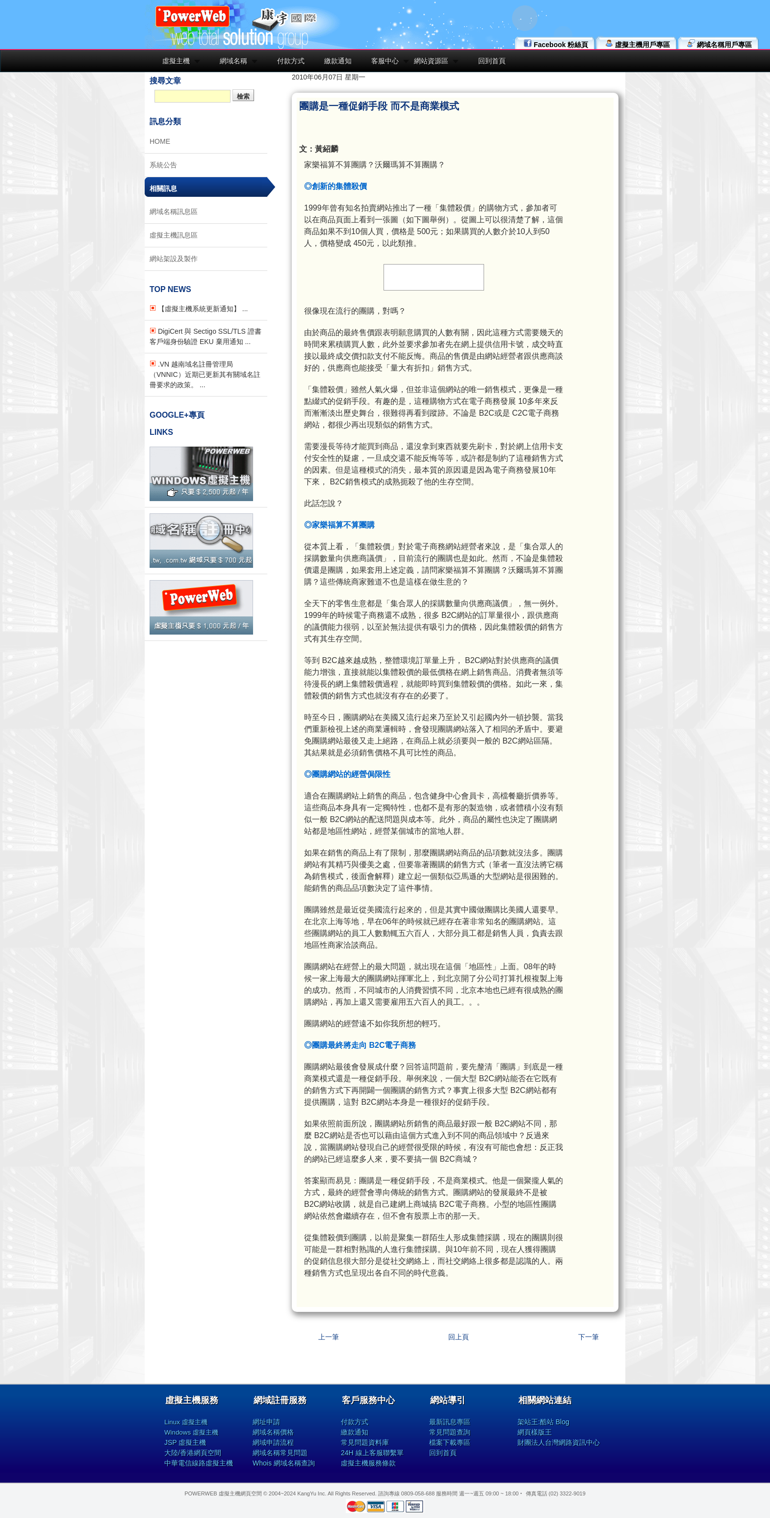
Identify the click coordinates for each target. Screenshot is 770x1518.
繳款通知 (338, 61)
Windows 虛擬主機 (191, 1432)
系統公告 (163, 165)
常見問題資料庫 (365, 1442)
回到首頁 (492, 61)
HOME (160, 141)
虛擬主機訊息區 (174, 235)
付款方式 (291, 61)
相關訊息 (163, 188)
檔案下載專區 (449, 1442)
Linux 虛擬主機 (185, 1422)
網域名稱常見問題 (280, 1453)
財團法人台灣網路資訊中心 (558, 1442)
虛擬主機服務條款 (368, 1463)
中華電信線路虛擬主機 (198, 1463)
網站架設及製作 (174, 259)
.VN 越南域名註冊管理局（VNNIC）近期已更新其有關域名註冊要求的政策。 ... (205, 374)
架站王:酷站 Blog (543, 1422)
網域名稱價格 (273, 1432)
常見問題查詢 (449, 1432)
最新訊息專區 (449, 1422)
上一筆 (328, 1337)
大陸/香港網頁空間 (192, 1453)
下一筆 (588, 1337)
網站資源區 (431, 61)
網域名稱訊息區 (174, 211)
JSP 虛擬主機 (185, 1442)
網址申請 (266, 1422)
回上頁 (458, 1337)
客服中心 (385, 61)
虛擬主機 (176, 61)
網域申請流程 (273, 1442)
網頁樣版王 (534, 1432)
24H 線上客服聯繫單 (372, 1453)
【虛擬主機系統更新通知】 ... (199, 309)
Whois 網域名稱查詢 (284, 1463)
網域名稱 (233, 61)
